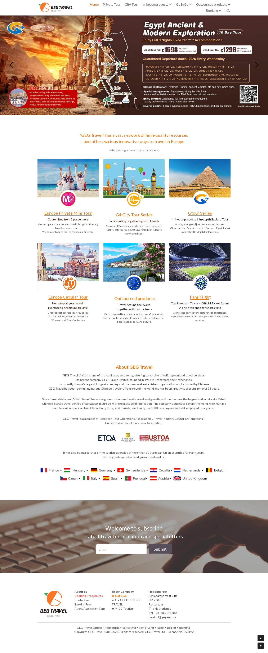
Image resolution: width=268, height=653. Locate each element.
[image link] (68, 182)
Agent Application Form (90, 608)
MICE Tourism (124, 608)
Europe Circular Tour (68, 296)
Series (206, 212)
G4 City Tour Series (134, 214)
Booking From (83, 604)
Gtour (194, 212)
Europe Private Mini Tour (68, 212)
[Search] (228, 10)
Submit (160, 549)
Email (102, 549)
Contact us (82, 600)
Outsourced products (134, 298)
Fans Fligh (199, 296)
